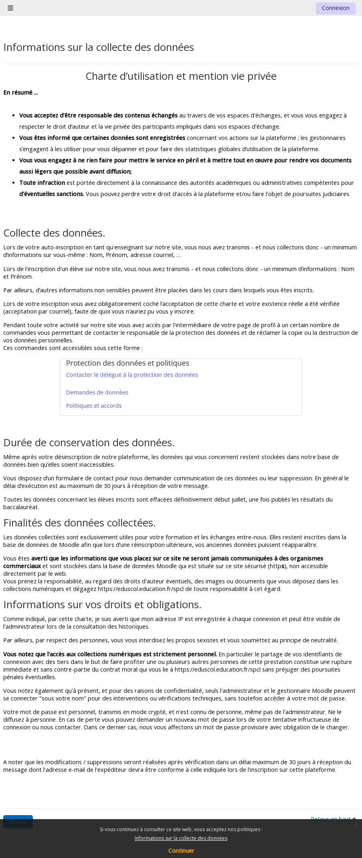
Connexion (336, 8)
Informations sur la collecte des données (181, 838)
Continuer (181, 850)
